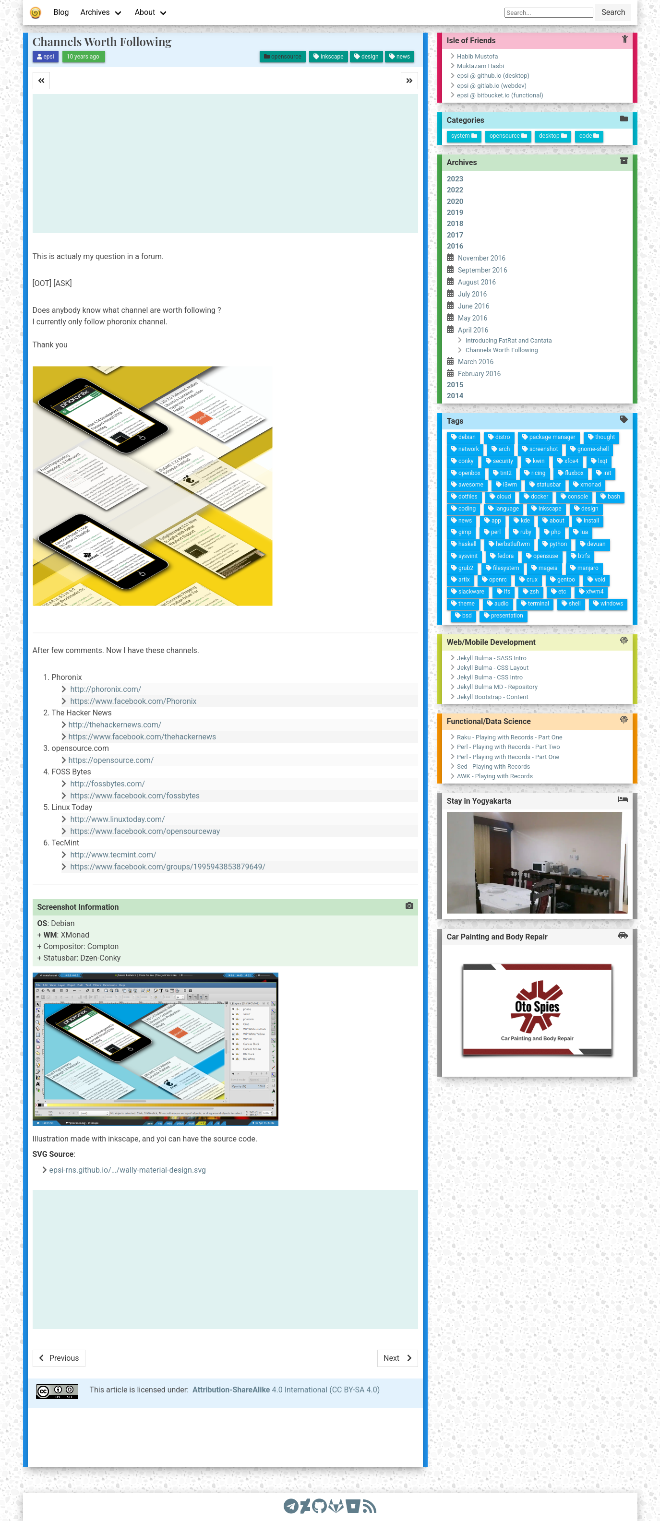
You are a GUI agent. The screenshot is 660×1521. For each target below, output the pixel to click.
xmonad (344, 471)
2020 (455, 201)
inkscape (370, 510)
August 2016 (477, 282)
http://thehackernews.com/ (115, 724)
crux (442, 524)
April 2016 (473, 330)
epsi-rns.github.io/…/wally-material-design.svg (127, 1170)
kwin (323, 524)
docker (358, 521)
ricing (335, 524)
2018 (455, 223)
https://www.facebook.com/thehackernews (142, 736)
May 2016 (472, 318)
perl (396, 563)
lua (391, 475)
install (379, 468)
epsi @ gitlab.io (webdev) (492, 85)
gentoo (440, 490)
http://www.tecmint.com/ (113, 854)
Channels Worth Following (102, 41)
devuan (403, 462)
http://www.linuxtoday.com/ (117, 819)
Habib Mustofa (477, 56)
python (405, 499)
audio (468, 553)
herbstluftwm (407, 545)
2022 (455, 190)
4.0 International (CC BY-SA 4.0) (286, 1389)
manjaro (427, 469)
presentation (479, 547)
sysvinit (423, 589)
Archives (94, 12)
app (385, 563)
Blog (61, 12)
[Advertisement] (225, 163)
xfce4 (321, 492)
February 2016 (479, 374)
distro (301, 562)
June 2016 (474, 306)
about (381, 503)
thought (295, 460)
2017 (455, 235)
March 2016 (475, 362)
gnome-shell (307, 471)
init (331, 455)
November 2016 (481, 258)
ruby (395, 533)
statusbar (346, 513)
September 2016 (482, 270)
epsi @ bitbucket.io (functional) (500, 95)
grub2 (434, 591)
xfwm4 (450, 460)
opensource (508, 135)
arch (313, 559)
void (438, 456)
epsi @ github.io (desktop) (493, 75)
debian (304, 597)
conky (328, 597)
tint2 (337, 556)
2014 (455, 396)
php (393, 503)
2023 (455, 179)
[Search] (548, 13)
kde (383, 534)
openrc (444, 557)
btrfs (415, 474)
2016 (455, 246)
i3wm (348, 552)
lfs (455, 548)
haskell (410, 591)
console (356, 483)
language (373, 553)
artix (446, 591)
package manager (298, 512)
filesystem (432, 551)
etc (452, 492)
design (367, 471)
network (316, 595)
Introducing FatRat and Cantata (509, 340)
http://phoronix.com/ (105, 689)
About (145, 12)
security (325, 560)
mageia (429, 508)
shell (463, 480)
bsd (481, 586)
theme (470, 588)
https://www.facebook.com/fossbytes (135, 795)
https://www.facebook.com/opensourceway (145, 831)
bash (354, 448)
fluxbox (333, 488)
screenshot (311, 520)
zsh (453, 521)
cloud (361, 557)
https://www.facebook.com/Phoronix (133, 701)
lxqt (319, 460)
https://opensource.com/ (111, 760)
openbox (339, 593)
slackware (458, 584)
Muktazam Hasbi (480, 66)
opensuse (417, 512)
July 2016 (472, 294)
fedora (420, 552)
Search (613, 12)
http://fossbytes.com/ (107, 783)
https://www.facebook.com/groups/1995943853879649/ (167, 866)
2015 (455, 384)
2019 (455, 212)
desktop (553, 135)
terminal (465, 516)
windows (461, 443)
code (589, 135)
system (464, 135)
